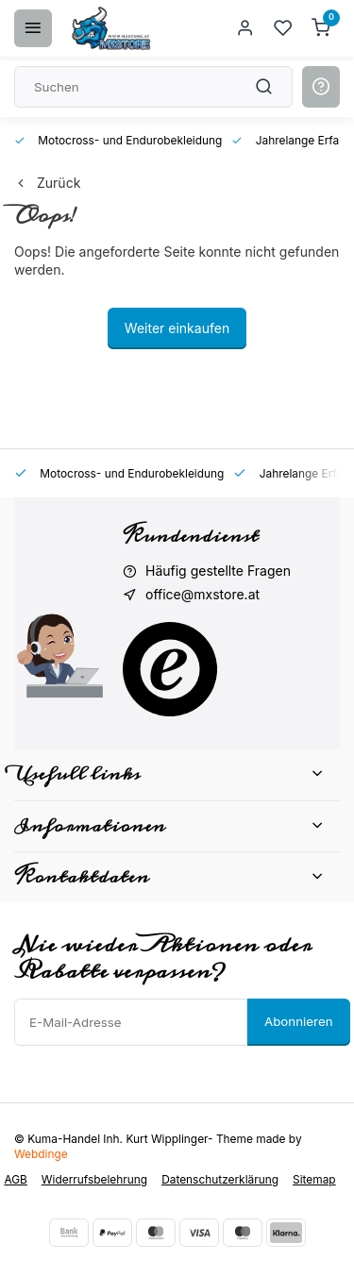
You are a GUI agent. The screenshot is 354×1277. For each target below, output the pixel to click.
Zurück (47, 183)
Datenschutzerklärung (219, 1179)
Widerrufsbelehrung (94, 1179)
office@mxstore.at (202, 594)
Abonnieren (298, 1021)
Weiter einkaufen (177, 328)
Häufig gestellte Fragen (218, 571)
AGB (15, 1179)
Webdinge (41, 1154)
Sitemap (314, 1179)
